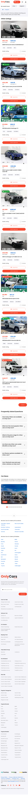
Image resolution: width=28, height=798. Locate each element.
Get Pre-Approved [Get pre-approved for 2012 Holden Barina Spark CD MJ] (14, 317)
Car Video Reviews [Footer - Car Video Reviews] (19, 645)
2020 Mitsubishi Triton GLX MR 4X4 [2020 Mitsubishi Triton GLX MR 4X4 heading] (11, 345)
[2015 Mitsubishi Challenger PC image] (14, 114)
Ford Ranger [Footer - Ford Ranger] (17, 740)
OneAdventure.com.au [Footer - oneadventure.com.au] (6, 667)
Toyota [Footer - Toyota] (16, 731)
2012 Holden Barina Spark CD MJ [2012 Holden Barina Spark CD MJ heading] (10, 302)
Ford (2, 550)
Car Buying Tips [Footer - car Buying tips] (18, 613)
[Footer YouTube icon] (21, 792)
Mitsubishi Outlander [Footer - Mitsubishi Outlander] (19, 752)
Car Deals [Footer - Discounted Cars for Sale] (3, 613)
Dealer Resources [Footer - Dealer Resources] (19, 633)
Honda (16, 552)
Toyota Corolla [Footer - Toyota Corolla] (4, 761)
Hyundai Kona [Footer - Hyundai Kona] (18, 742)
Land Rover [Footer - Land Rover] (3, 724)
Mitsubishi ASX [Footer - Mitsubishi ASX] (4, 752)
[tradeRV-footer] (13, 773)
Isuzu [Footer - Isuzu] (16, 719)
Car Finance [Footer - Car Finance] (3, 650)
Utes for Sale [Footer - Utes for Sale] (3, 699)
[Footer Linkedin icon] (17, 792)
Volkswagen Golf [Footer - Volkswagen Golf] (4, 765)
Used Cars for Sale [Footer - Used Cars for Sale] (19, 608)
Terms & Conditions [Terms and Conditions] (6, 785)
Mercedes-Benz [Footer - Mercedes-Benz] (4, 726)
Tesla (16, 570)
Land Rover (3, 561)
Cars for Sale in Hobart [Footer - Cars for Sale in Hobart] (19, 690)
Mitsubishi (3, 565)
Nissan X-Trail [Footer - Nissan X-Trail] (18, 754)
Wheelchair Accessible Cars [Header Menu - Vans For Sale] (7, 615)
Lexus (16, 561)
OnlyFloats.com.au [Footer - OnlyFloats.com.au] (5, 672)
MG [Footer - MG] (15, 726)
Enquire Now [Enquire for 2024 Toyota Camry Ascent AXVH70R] (14, 98)
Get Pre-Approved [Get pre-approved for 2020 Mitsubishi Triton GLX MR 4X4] (14, 360)
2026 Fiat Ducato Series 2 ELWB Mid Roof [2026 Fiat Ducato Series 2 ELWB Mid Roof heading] (13, 44)
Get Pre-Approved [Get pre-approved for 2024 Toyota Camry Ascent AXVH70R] (14, 102)
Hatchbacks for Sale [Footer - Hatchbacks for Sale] (19, 703)
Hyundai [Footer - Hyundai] (3, 719)
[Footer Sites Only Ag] (14, 779)
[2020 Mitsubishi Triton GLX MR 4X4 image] (14, 329)
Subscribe (22, 600)
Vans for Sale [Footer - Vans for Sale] (17, 699)
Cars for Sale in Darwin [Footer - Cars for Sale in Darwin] (6, 690)
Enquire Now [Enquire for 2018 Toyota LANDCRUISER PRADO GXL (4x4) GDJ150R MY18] (14, 400)
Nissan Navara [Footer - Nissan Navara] (4, 756)
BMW (16, 545)
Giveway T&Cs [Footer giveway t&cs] (15, 785)
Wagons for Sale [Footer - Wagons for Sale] (4, 706)
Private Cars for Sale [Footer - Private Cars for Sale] (19, 610)
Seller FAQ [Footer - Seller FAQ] (3, 645)
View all (22, 411)
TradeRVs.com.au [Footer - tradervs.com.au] (18, 676)
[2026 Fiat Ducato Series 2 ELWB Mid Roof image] (14, 29)
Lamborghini (18, 559)
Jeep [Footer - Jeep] (2, 722)
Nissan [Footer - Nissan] (16, 729)
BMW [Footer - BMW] (16, 712)
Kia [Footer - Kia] (15, 722)
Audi (2, 545)
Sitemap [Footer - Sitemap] (23, 785)
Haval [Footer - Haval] (16, 715)
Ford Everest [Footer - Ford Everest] (3, 740)
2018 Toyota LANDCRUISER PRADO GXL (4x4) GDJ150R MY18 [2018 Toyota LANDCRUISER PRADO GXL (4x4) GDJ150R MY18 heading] (14, 388)
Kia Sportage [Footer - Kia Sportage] (4, 747)
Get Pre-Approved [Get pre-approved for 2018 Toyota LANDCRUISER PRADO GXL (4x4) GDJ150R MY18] (14, 404)
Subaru (16, 567)
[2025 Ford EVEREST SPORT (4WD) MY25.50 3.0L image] (14, 200)
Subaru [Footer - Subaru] (2, 731)
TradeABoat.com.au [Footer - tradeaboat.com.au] (5, 676)
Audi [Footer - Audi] (2, 712)
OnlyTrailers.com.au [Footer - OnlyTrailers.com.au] (19, 672)
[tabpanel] (14, 500)
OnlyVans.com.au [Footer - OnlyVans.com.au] (18, 674)
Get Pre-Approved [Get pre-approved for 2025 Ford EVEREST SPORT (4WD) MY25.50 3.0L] (14, 232)
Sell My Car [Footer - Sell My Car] (3, 622)
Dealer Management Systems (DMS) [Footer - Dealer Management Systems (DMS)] (5, 636)
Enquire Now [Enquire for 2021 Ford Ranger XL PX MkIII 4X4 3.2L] (14, 271)
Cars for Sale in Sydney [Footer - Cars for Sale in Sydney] (6, 683)
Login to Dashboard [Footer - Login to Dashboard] (19, 624)
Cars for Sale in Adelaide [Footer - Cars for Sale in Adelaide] (20, 688)
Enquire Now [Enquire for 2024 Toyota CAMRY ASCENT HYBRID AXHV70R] (14, 184)
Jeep (2, 556)
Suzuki (2, 570)
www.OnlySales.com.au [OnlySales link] (13, 787)
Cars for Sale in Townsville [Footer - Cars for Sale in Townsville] (6, 692)
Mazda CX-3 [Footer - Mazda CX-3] (3, 749)
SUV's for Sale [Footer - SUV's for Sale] (18, 701)
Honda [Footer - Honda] (16, 717)
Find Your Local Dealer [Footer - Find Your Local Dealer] (5, 648)
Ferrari (16, 548)
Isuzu (16, 554)
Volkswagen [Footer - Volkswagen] (3, 733)
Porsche (3, 567)
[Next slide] (26, 29)
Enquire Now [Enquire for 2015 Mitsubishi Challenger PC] (14, 140)
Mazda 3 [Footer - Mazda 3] (16, 747)
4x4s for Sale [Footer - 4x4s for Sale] (4, 701)
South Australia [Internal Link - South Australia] (5, 535)
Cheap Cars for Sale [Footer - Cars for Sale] (5, 608)
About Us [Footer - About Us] (3, 658)
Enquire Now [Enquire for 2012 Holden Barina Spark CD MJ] (14, 313)
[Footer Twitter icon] (14, 792)
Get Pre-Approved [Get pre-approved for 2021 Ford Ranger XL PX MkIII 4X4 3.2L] (14, 275)
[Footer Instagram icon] (11, 792)
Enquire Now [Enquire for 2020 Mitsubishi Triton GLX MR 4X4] (14, 356)
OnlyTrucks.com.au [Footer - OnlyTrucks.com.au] (5, 674)
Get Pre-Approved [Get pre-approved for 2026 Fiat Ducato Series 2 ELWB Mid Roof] (14, 59)
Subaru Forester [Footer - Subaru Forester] (18, 756)
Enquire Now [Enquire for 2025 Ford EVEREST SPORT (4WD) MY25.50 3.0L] (14, 228)
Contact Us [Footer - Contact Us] (17, 658)
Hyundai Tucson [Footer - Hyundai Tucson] (4, 745)
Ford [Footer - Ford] (2, 715)
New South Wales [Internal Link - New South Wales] (19, 530)
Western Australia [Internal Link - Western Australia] (19, 538)
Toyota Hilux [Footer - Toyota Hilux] (3, 763)
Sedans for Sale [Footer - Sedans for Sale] (4, 703)
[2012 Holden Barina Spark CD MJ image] (14, 287)
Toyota (3, 572)
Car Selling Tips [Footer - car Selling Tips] (4, 626)
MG (2, 563)
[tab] (7, 513)
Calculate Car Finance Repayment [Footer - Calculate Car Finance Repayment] (19, 651)
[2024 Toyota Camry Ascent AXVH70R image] (14, 71)
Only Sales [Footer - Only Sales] (3, 660)
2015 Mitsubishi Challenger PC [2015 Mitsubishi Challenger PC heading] (10, 129)
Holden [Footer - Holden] (2, 717)
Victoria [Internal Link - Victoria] (3, 538)
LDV (2, 559)
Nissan (16, 565)
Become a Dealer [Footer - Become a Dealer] (18, 622)
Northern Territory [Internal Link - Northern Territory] (5, 533)
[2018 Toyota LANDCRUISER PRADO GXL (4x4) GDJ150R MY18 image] (14, 372)
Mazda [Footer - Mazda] (16, 724)
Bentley (3, 548)
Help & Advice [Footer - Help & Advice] (18, 643)
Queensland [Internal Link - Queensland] (18, 533)
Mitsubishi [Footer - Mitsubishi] (3, 729)
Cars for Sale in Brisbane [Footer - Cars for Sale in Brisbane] (6, 685)
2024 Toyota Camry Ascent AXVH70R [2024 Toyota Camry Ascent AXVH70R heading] (12, 87)
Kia (15, 556)
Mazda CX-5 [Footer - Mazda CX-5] (17, 749)
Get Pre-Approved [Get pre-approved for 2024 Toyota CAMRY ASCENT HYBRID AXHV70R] (14, 188)
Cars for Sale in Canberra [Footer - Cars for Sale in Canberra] (20, 685)
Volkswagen (18, 572)
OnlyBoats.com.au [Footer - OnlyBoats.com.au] (5, 669)
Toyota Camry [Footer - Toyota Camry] (18, 763)
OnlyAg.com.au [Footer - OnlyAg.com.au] (18, 667)
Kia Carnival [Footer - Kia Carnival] (17, 745)
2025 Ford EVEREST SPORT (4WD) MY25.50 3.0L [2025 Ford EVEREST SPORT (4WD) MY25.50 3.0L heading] (13, 216)
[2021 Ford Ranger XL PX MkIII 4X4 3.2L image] (14, 244)
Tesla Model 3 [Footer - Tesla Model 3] (4, 758)
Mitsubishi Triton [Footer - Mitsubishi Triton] (4, 754)
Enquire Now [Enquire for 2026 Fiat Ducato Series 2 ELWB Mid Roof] (14, 55)
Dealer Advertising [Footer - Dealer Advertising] (5, 633)
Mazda (16, 563)
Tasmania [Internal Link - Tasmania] (17, 535)
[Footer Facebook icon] (8, 792)
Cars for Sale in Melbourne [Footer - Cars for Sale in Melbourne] (20, 683)
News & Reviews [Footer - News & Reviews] (4, 643)
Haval (2, 552)
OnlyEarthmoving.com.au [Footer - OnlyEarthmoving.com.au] (20, 669)
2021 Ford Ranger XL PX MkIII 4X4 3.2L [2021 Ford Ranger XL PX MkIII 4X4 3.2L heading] (12, 260)
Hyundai (3, 554)
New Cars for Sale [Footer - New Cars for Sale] (5, 610)
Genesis (17, 550)
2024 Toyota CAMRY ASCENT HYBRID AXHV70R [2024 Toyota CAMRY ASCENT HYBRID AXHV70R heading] (11, 172)
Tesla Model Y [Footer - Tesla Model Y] (18, 758)
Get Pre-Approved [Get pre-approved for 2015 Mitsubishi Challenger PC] (14, 144)
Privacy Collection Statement (16, 783)
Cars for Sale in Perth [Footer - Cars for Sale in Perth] (5, 688)
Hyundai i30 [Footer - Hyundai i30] (3, 742)
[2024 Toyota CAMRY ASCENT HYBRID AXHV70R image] (14, 156)
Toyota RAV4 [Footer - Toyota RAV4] (17, 761)
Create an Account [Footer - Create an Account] (5, 624)
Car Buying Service (19, 648)
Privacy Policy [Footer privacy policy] (4, 783)
